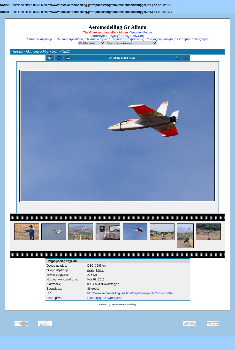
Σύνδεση (138, 36)
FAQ (126, 36)
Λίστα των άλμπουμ (39, 39)
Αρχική (18, 51)
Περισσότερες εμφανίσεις (128, 39)
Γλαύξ (65, 51)
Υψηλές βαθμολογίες (160, 39)
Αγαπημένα (183, 39)
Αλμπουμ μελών (37, 51)
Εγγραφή (114, 36)
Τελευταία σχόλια (97, 39)
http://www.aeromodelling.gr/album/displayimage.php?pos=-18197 (129, 293)
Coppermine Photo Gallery (123, 304)
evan (55, 51)
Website (135, 32)
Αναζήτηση (201, 39)
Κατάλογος (98, 36)
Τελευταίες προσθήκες (69, 39)
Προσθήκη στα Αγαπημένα (104, 298)
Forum (148, 32)
